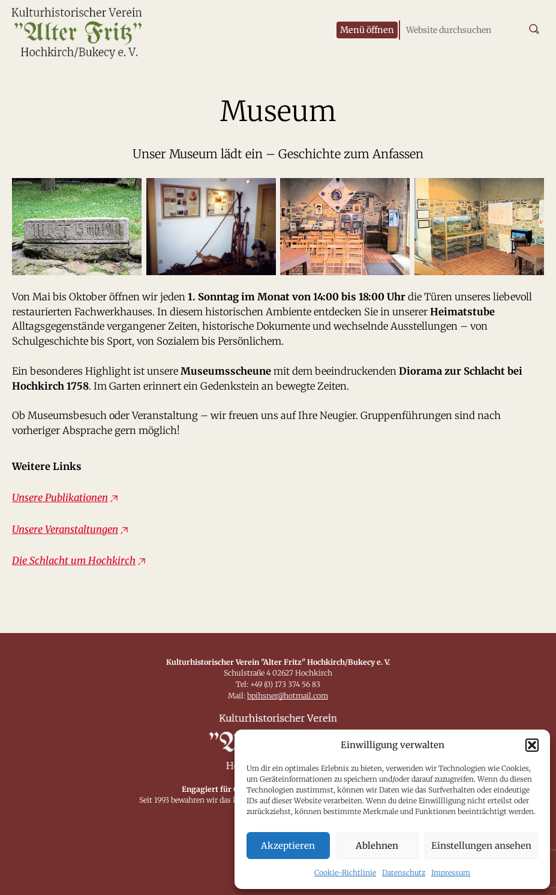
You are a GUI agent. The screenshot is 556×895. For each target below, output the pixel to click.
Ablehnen (377, 845)
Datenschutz (403, 872)
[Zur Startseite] (90, 30)
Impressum (450, 872)
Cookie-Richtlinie (345, 872)
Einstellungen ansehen (481, 845)
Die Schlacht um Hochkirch (74, 561)
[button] (532, 745)
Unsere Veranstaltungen (65, 529)
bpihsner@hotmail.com (287, 695)
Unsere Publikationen (60, 498)
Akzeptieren (288, 845)
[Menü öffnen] (367, 30)
